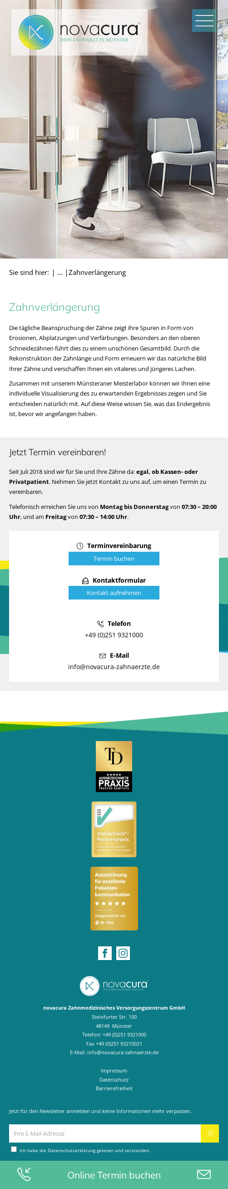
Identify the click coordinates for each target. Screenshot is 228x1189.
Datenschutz (114, 1079)
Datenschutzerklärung (71, 1150)
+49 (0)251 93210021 (119, 1043)
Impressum (114, 1070)
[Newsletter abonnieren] (210, 1133)
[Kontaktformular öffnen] (114, 587)
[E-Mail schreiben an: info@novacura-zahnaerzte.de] (114, 661)
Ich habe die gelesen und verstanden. (80, 1149)
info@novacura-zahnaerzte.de (123, 1052)
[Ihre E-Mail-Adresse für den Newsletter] (105, 1133)
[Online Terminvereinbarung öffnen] (114, 552)
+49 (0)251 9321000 (124, 1034)
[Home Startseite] (79, 32)
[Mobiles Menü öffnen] (204, 20)
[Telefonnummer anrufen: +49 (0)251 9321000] (114, 629)
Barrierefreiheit (114, 1088)
